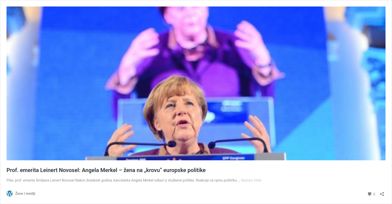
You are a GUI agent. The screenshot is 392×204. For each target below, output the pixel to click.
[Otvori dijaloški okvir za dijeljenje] (382, 192)
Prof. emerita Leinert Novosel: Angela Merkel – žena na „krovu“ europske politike (106, 170)
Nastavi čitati (251, 180)
